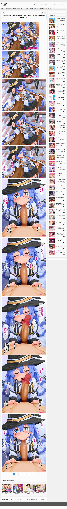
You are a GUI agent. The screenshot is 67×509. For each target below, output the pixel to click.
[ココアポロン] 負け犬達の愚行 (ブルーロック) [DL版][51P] (60, 145)
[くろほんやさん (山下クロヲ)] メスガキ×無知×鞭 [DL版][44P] (60, 139)
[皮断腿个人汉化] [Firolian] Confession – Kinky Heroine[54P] (40, 494)
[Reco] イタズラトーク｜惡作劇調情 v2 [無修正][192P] (60, 211)
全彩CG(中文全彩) (17, 8)
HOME (3, 8)
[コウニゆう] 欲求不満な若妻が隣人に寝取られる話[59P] (60, 62)
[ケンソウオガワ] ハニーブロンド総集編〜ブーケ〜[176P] (60, 68)
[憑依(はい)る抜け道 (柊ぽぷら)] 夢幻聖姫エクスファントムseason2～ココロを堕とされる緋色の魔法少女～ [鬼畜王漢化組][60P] (18, 495)
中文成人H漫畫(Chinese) (34, 4)
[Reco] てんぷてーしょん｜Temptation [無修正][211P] (60, 92)
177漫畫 (4, 4)
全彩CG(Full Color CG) (58, 4)
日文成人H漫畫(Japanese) (46, 4)
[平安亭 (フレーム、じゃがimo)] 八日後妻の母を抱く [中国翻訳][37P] (29, 494)
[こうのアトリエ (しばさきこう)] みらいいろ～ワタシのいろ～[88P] (60, 115)
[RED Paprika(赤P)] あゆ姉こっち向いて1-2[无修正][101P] (60, 80)
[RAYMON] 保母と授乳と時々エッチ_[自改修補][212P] (60, 127)
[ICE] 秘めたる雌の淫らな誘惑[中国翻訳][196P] (60, 235)
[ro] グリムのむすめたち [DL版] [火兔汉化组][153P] (60, 157)
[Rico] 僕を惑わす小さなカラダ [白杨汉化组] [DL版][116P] (60, 252)
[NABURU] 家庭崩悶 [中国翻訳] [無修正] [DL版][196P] (60, 199)
